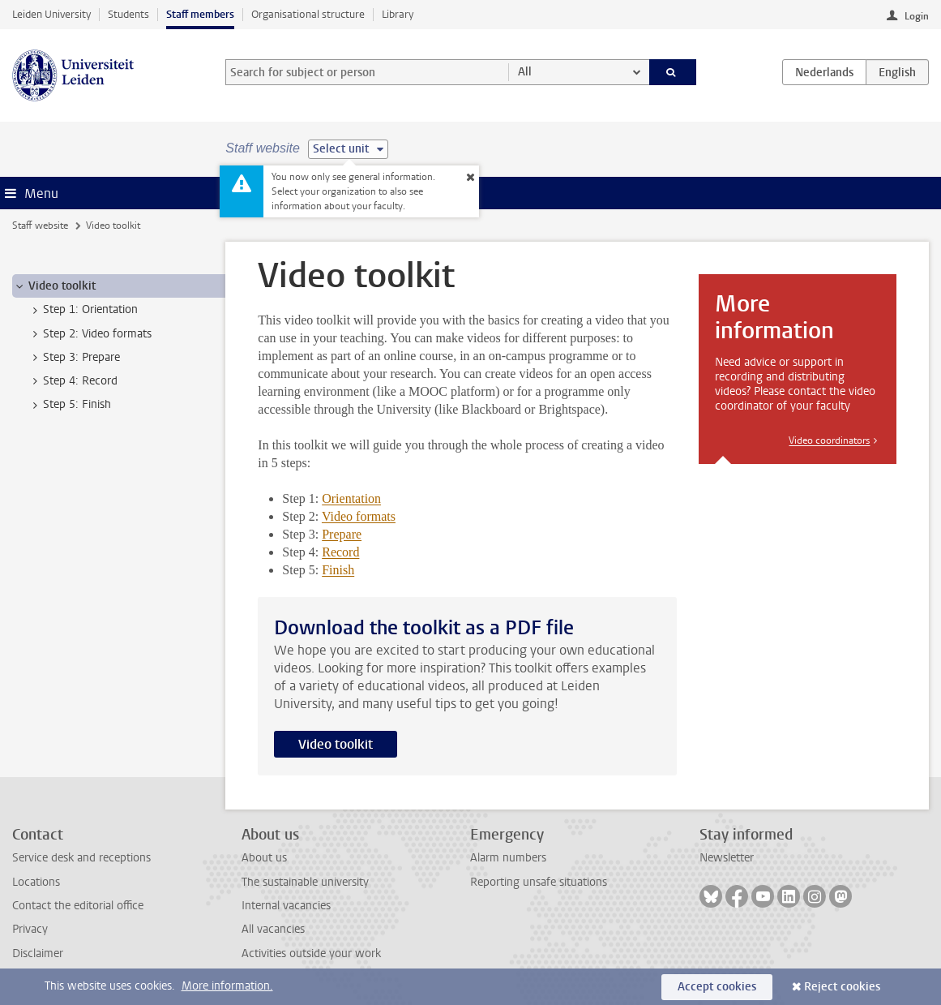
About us (264, 857)
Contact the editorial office (77, 905)
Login (917, 16)
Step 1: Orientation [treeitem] (83, 310)
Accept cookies (717, 986)
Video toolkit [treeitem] (54, 286)
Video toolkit (335, 744)
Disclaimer (37, 953)
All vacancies (273, 929)
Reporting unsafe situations (538, 882)
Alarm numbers (508, 857)
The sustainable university (305, 882)
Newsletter (726, 857)
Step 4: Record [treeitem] (73, 381)
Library (397, 14)
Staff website (40, 225)
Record (340, 552)
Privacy (30, 929)
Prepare (341, 534)
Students (128, 14)
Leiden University (51, 14)
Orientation (351, 498)
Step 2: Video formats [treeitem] (90, 334)
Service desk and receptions (81, 857)
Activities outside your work (311, 953)
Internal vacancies (286, 905)
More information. (227, 986)
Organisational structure (308, 14)
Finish (338, 570)
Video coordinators (829, 440)
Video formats (359, 516)
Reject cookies (842, 986)
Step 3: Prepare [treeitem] (74, 358)
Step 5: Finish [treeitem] (69, 405)
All (525, 71)
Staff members (200, 14)
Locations (36, 882)
